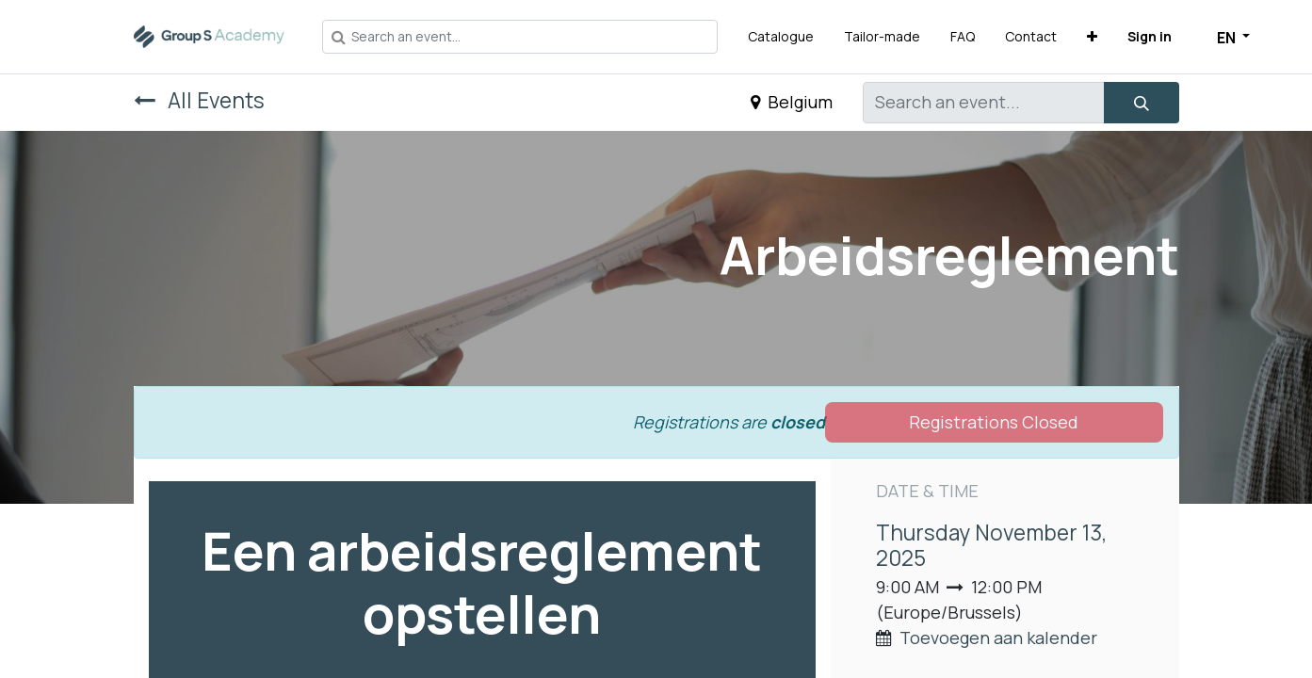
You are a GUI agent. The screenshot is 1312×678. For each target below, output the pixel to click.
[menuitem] (780, 36)
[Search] (1141, 102)
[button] (1092, 36)
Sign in (1149, 36)
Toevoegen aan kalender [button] (998, 637)
